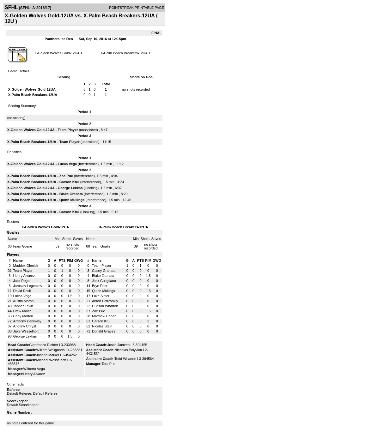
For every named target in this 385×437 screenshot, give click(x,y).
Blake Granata (71, 194)
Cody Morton (23, 316)
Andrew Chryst (24, 326)
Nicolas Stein (102, 326)
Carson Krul (69, 182)
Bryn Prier (99, 286)
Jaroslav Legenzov (27, 286)
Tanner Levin (23, 306)
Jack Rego (21, 281)
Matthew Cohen (104, 316)
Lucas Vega (67, 164)
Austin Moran (23, 301)
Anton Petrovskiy (105, 301)
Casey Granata (103, 270)
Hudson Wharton (105, 306)
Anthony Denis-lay (27, 321)
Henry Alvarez (24, 276)
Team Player (68, 130)
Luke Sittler (100, 296)
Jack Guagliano (104, 281)
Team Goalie (22, 246)
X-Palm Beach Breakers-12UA (124, 53)
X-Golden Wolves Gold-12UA (56, 53)
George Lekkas (70, 188)
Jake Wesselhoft (26, 331)
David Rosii (22, 291)
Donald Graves (103, 331)
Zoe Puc (66, 176)
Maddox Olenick (25, 265)
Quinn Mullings (71, 200)
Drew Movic (22, 311)
